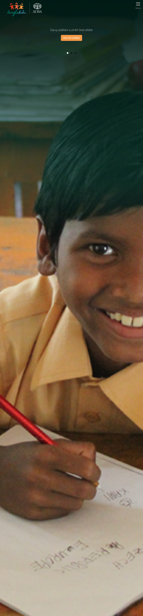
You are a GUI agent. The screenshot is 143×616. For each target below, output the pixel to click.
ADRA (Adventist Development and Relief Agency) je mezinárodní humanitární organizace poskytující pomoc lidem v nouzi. (36, 9)
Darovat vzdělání (71, 37)
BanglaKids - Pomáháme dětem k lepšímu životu (17, 9)
